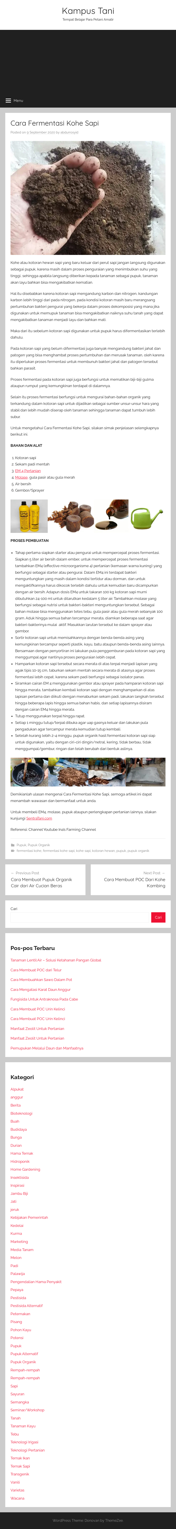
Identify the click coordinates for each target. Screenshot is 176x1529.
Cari (14, 909)
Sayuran (17, 1394)
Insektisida (20, 1177)
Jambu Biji (19, 1193)
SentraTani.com (39, 818)
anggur (17, 1097)
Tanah (16, 1418)
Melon (16, 1257)
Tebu (15, 1434)
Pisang (16, 1322)
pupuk (121, 851)
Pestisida (18, 1298)
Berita (16, 1105)
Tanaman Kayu (23, 1426)
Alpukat (17, 1089)
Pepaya (17, 1289)
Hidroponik (20, 1161)
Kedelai (17, 1225)
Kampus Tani (88, 10)
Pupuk (21, 845)
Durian (16, 1145)
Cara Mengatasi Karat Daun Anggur (41, 989)
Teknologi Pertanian (28, 1450)
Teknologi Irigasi (24, 1442)
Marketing (19, 1241)
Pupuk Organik (39, 845)
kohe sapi (83, 851)
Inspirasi (17, 1185)
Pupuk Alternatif (24, 1354)
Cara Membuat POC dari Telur (36, 970)
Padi (14, 1266)
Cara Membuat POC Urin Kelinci (38, 1009)
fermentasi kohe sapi (59, 851)
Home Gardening (25, 1169)
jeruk (15, 1209)
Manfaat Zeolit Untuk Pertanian (37, 1028)
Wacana (17, 1498)
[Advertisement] (88, 60)
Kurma (16, 1233)
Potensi (17, 1338)
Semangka (20, 1402)
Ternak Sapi (20, 1466)
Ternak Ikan (20, 1458)
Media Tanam (22, 1250)
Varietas (17, 1490)
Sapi (14, 1386)
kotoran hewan (103, 851)
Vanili (15, 1482)
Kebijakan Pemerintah (29, 1217)
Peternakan (20, 1314)
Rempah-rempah (25, 1370)
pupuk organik (138, 851)
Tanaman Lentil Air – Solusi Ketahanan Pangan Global (56, 960)
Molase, (21, 477)
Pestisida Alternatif (27, 1306)
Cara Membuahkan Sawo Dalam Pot (41, 979)
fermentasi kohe (29, 851)
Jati (13, 1201)
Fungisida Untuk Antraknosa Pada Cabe (44, 999)
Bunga (16, 1137)
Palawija (18, 1273)
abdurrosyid (69, 132)
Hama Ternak (22, 1153)
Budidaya (19, 1129)
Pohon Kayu (21, 1330)
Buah (15, 1121)
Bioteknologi (21, 1113)
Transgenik (20, 1474)
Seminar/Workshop (27, 1410)
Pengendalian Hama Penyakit (36, 1282)
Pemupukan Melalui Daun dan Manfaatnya (47, 1048)
